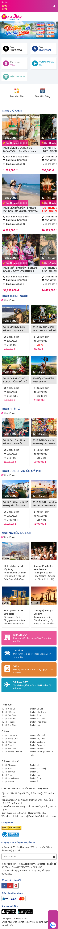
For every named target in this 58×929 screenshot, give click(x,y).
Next (55, 30)
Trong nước (6, 704)
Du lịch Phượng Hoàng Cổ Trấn (41, 753)
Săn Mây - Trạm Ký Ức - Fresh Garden (44, 380)
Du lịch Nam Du (8, 709)
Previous (2, 30)
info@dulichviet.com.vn (45, 816)
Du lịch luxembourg (10, 778)
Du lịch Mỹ (34, 765)
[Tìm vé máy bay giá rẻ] (43, 63)
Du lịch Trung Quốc (9, 738)
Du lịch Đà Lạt (36, 709)
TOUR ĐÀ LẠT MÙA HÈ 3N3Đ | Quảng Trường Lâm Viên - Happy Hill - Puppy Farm (19, 150)
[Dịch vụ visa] (14, 63)
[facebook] (4, 885)
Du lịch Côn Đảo (8, 715)
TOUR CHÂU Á (10, 409)
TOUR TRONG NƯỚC (14, 296)
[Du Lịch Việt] (29, 30)
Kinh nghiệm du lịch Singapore (13, 612)
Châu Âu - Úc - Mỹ (10, 761)
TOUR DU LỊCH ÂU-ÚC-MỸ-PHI (21, 471)
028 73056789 (19, 813)
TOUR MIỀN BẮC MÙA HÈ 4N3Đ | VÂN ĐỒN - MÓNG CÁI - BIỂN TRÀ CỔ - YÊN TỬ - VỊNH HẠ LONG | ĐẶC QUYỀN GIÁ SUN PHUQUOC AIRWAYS (20, 210)
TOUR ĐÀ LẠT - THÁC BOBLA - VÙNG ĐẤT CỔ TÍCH (15, 380)
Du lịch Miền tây (8, 712)
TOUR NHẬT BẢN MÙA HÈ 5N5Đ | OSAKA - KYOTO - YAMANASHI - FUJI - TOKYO (20, 270)
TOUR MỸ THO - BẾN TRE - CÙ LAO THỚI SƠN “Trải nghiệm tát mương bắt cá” (45, 329)
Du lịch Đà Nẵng (8, 718)
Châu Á (5, 731)
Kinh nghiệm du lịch (16, 533)
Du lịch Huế (35, 725)
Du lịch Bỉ (34, 772)
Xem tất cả (9, 300)
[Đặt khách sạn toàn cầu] (14, 76)
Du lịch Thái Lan (8, 748)
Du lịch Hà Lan (7, 781)
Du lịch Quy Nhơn (9, 725)
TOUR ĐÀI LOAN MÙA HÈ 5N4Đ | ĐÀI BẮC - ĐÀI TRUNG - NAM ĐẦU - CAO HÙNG (15, 442)
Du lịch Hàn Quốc (38, 735)
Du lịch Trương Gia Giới (11, 751)
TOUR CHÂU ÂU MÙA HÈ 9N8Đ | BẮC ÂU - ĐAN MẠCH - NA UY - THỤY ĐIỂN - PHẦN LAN (15, 504)
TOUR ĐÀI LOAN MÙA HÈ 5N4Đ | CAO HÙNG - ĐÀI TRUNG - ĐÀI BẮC (44, 442)
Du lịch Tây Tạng (37, 738)
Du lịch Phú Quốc (37, 718)
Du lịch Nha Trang (38, 712)
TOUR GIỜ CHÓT (11, 110)
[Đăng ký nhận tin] (54, 856)
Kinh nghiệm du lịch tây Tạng (13, 568)
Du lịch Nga (35, 775)
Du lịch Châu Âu (8, 765)
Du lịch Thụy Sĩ (8, 772)
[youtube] (10, 885)
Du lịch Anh (6, 775)
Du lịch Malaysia (8, 742)
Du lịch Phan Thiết (38, 722)
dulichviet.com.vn (19, 816)
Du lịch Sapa (35, 715)
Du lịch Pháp (35, 778)
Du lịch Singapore (38, 745)
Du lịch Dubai (7, 745)
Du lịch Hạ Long (8, 722)
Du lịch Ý (34, 781)
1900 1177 (41, 813)
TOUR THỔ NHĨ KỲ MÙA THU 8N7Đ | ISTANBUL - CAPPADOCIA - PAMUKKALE (45, 504)
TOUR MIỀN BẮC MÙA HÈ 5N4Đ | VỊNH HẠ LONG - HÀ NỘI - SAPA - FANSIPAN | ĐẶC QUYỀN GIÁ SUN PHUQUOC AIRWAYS (15, 329)
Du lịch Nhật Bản (9, 735)
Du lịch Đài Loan (37, 742)
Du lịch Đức (6, 768)
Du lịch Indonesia (37, 748)
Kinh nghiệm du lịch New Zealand (43, 568)
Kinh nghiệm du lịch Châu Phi (43, 612)
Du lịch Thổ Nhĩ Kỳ (38, 768)
